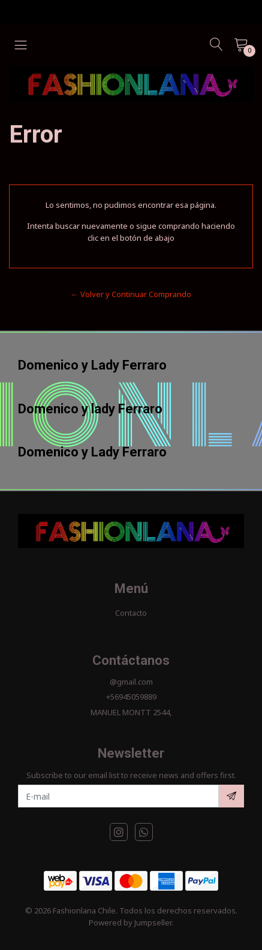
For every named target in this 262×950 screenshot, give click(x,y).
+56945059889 (131, 696)
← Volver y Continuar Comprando (131, 294)
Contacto (131, 612)
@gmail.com (131, 681)
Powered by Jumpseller (130, 922)
